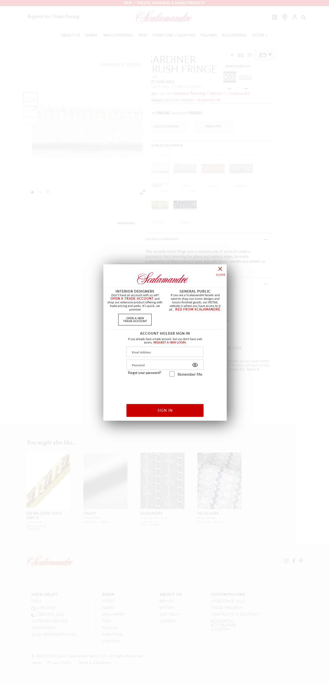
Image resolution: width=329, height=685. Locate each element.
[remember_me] (172, 374)
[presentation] (165, 388)
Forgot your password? (144, 372)
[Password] (165, 365)
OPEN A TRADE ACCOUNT (132, 298)
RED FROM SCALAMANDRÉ (197, 309)
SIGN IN (165, 410)
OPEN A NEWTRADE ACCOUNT (135, 319)
